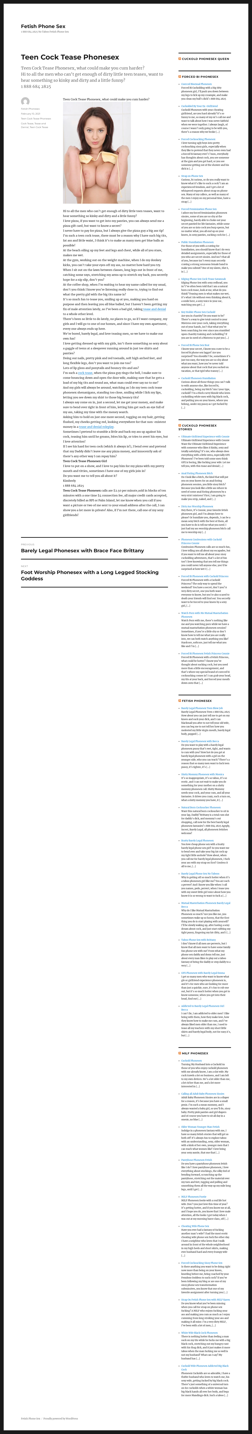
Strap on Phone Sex (192, 176)
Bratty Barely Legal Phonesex (197, 840)
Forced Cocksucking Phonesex (198, 139)
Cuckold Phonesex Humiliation (198, 378)
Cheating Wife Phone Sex (195, 1226)
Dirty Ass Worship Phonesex (197, 506)
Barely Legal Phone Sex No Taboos (200, 873)
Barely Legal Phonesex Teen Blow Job (202, 708)
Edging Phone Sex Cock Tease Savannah (203, 279)
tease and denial (154, 309)
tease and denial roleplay (96, 427)
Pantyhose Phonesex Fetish (196, 1160)
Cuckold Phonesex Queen (205, 59)
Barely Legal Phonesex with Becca (200, 741)
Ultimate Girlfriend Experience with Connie (205, 436)
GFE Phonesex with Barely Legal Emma (203, 973)
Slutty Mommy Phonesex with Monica (202, 774)
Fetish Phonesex (30, 108)
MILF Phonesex (195, 1053)
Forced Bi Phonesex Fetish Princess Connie (205, 653)
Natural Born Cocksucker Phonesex (201, 807)
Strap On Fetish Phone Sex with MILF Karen (205, 1299)
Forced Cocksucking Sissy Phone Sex (201, 1263)
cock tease (85, 373)
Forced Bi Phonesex (200, 76)
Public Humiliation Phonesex (197, 242)
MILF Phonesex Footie (193, 1196)
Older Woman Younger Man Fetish (200, 1126)
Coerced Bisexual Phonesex (196, 84)
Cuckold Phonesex (191, 1060)
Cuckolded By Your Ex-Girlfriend (199, 106)
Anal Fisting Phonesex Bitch (197, 473)
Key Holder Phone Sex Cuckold (198, 312)
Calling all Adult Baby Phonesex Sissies (202, 1093)
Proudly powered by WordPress (60, 1418)
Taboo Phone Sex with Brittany (198, 939)
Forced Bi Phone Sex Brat (195, 345)
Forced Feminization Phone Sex (199, 209)
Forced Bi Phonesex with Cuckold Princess (205, 576)
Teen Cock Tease (39, 127)
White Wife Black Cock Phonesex (199, 1332)
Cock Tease (27, 123)
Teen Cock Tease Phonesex (36, 118)
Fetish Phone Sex (43, 26)
